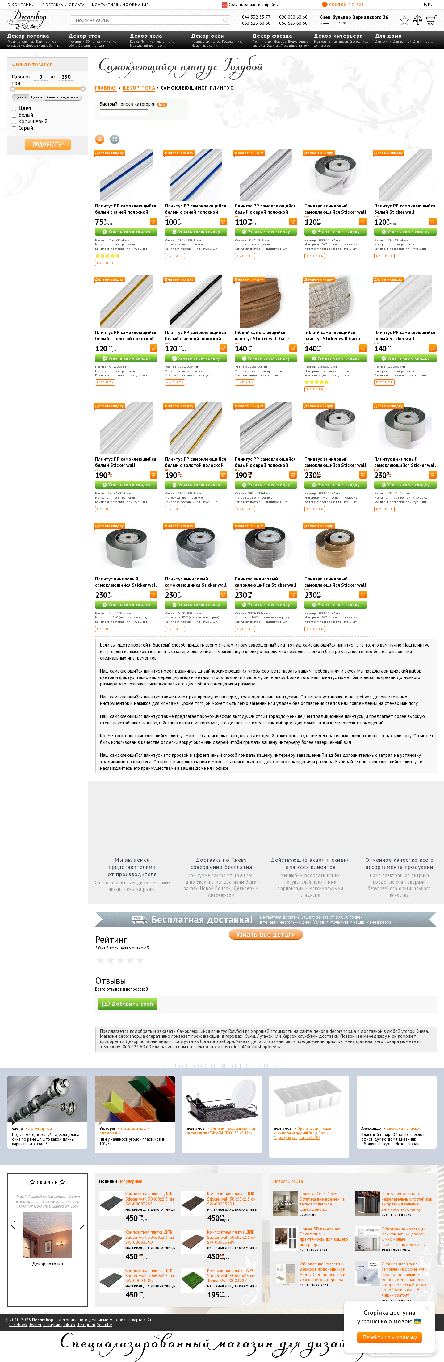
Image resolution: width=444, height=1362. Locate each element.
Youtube (104, 1324)
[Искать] (225, 20)
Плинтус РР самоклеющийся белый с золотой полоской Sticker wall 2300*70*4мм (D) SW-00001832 (125, 341)
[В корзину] (153, 221)
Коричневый (33, 121)
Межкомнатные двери (331, 42)
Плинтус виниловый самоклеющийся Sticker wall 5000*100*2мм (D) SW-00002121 (126, 588)
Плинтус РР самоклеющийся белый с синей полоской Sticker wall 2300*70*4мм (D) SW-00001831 (125, 215)
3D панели (94, 42)
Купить (106, 262)
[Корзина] (431, 20)
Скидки (343, 5)
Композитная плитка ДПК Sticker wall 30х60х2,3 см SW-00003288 (149, 1276)
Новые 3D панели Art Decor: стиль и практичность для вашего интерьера (324, 1236)
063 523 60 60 (256, 23)
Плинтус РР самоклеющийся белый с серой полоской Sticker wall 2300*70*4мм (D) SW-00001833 (265, 215)
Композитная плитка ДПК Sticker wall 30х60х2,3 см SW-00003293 (149, 1199)
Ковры (134, 42)
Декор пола (146, 35)
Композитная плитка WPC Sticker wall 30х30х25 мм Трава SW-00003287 (231, 1276)
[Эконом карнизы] (47, 1100)
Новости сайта (288, 1181)
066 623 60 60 (293, 23)
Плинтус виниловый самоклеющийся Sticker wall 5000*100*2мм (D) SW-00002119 (335, 215)
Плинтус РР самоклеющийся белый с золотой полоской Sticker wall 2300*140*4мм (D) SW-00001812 (195, 468)
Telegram (86, 1324)
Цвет (25, 108)
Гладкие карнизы (21, 42)
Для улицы (421, 42)
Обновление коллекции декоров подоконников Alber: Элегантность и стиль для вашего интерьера (325, 1271)
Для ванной (402, 42)
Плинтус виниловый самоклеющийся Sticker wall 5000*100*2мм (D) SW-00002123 (265, 588)
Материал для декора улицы (150, 1209)
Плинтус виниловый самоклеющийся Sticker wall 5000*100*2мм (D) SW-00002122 (196, 588)
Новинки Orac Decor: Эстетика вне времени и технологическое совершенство (322, 1201)
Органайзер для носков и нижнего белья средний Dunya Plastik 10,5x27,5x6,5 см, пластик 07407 (303, 1133)
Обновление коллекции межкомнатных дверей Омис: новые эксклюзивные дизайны (404, 1236)
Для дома (388, 35)
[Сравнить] (417, 20)
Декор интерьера (338, 35)
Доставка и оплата (63, 4)
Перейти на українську (389, 1337)
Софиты (272, 46)
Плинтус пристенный (157, 42)
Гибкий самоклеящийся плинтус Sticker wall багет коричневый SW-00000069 (264, 338)
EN (430, 4)
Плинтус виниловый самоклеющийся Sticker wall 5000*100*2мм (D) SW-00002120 (405, 468)
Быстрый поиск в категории (133, 104)
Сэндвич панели (91, 46)
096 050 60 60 (293, 17)
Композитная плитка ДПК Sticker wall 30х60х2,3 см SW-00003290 (149, 1237)
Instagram (52, 1324)
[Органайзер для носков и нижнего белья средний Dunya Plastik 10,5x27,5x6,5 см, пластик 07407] (309, 1100)
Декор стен (85, 35)
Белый (26, 114)
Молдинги (77, 42)
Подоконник (231, 42)
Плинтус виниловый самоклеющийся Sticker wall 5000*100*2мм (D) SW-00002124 (335, 588)
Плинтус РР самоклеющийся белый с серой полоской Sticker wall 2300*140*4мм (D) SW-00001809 (265, 468)
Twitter (35, 1324)
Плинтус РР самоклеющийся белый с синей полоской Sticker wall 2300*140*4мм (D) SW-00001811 (195, 215)
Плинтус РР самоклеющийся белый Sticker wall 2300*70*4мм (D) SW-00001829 (404, 215)
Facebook (18, 1324)
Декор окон (207, 35)
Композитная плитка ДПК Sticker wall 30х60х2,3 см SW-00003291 (231, 1199)
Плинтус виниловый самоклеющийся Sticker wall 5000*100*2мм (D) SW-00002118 (335, 468)
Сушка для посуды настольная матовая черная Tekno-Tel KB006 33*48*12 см (221, 1131)
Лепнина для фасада (270, 42)
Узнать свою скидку (129, 231)
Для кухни (383, 42)
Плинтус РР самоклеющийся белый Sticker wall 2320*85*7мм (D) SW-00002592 (404, 341)
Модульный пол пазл (146, 46)
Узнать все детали (266, 934)
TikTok (69, 1324)
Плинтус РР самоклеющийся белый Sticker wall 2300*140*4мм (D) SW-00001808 (125, 468)
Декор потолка (28, 35)
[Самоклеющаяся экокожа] (397, 1100)
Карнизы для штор (205, 42)
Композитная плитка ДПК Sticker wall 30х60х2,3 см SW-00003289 (231, 1237)
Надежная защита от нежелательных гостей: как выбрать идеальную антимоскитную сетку (407, 1201)
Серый (26, 127)
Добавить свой (127, 1003)
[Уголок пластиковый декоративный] (135, 1100)
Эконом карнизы (40, 1128)
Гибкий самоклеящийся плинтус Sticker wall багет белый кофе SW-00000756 (333, 338)
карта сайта (142, 1319)
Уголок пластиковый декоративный (124, 1131)
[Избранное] (404, 20)
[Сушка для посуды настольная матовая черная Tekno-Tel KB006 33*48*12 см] (222, 1100)
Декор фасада (272, 35)
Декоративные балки (42, 46)
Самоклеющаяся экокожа (404, 1128)
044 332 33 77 (256, 17)
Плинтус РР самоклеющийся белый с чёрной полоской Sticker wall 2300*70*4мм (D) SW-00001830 (195, 341)
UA (424, 4)
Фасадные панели (295, 46)
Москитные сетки (204, 46)
